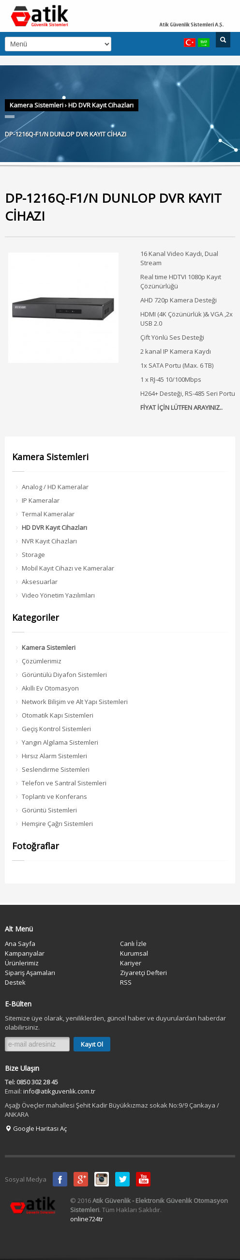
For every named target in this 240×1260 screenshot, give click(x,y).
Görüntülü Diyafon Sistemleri (64, 674)
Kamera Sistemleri (36, 105)
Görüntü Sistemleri (49, 810)
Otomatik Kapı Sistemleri (57, 715)
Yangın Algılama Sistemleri (60, 742)
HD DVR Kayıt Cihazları (101, 105)
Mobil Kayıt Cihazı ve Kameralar (68, 568)
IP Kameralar (41, 500)
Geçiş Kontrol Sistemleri (56, 728)
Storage (33, 554)
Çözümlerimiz (41, 661)
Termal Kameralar (48, 514)
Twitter (122, 1179)
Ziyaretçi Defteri (143, 972)
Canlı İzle (133, 943)
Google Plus (81, 1179)
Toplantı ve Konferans (54, 796)
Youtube (143, 1179)
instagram (101, 1179)
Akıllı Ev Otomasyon (50, 688)
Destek (15, 982)
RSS (126, 982)
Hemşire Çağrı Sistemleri (57, 823)
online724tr (86, 1219)
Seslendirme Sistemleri (56, 769)
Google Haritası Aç (36, 1128)
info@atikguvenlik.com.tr (59, 1091)
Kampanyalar (25, 953)
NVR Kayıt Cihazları (49, 541)
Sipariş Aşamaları (30, 972)
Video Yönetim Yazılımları (58, 595)
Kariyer (130, 963)
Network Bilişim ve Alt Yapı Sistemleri (75, 701)
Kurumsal (134, 953)
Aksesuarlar (40, 581)
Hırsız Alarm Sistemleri (54, 755)
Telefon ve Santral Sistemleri (64, 783)
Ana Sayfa (20, 943)
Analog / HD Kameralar (55, 486)
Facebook (60, 1179)
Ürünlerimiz (22, 963)
